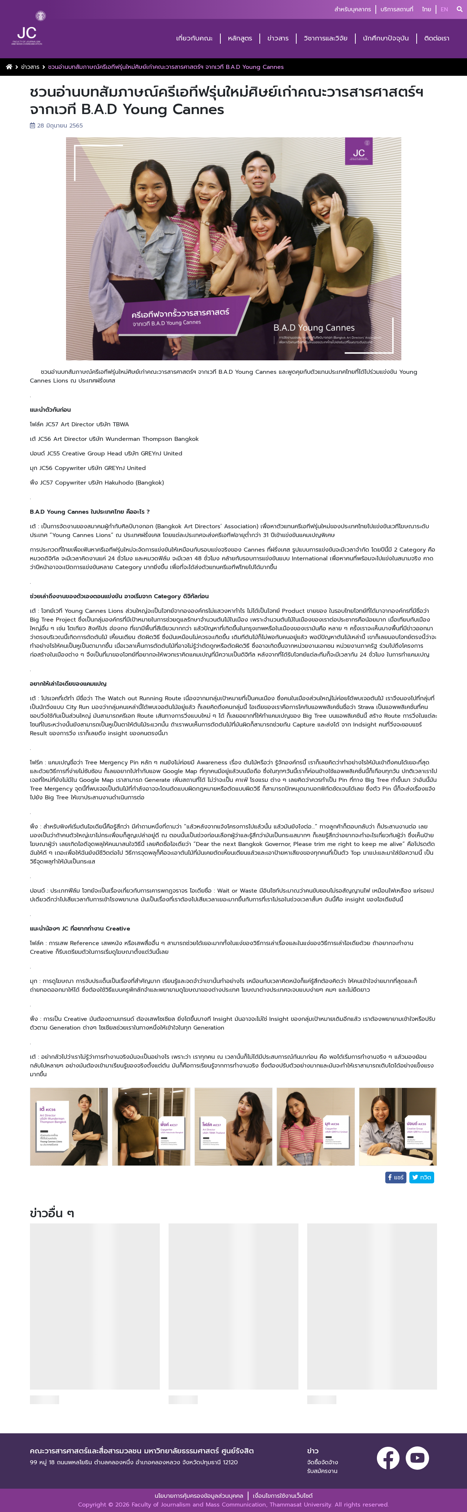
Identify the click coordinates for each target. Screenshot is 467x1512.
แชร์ (398, 1177)
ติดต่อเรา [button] (436, 38)
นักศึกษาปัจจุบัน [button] (386, 38)
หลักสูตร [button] (240, 38)
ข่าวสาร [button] (278, 38)
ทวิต (424, 1177)
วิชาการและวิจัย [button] (326, 38)
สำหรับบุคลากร (353, 9)
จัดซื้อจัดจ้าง (322, 1462)
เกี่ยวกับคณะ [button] (194, 38)
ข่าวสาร (30, 67)
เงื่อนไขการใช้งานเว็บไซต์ (283, 1496)
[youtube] (417, 1458)
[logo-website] (28, 30)
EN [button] (444, 9)
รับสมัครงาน (322, 1471)
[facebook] (388, 1458)
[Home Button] (9, 67)
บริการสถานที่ (397, 9)
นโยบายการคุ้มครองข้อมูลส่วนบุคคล (199, 1496)
